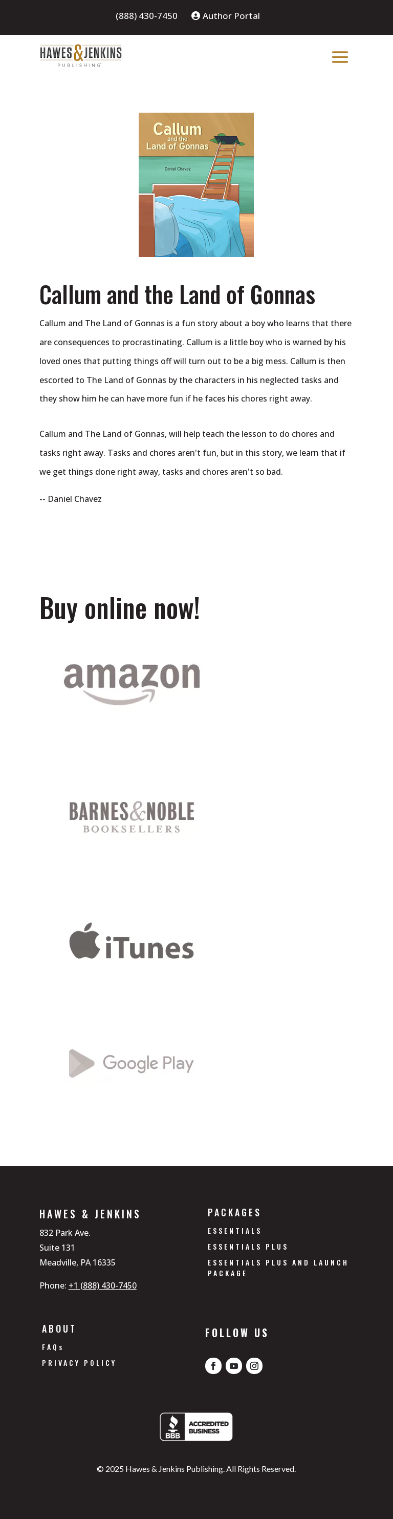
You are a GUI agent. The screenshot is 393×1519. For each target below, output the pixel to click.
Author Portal (225, 16)
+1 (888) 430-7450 (103, 1285)
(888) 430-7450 (147, 17)
